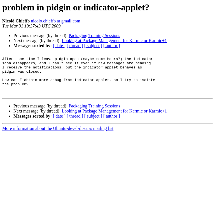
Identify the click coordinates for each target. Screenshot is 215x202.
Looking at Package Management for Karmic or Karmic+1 (114, 40)
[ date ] (59, 45)
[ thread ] (75, 45)
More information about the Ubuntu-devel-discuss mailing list (57, 136)
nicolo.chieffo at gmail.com (55, 21)
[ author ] (111, 45)
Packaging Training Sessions (94, 35)
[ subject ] (93, 45)
